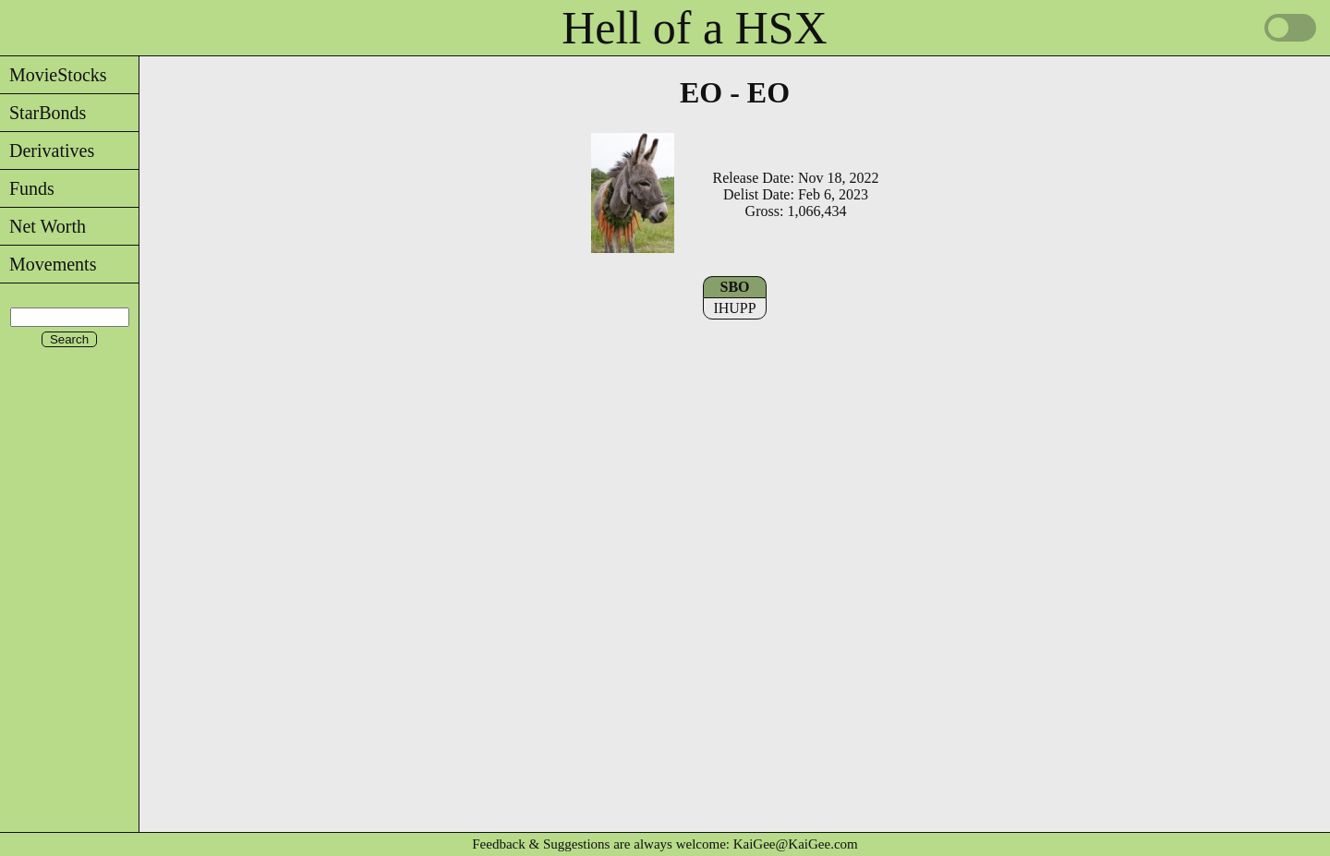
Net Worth (43, 226)
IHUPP (734, 308)
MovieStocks (53, 75)
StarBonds (43, 112)
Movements (48, 264)
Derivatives (47, 150)
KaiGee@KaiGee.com (795, 844)
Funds (27, 188)
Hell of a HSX (694, 28)
